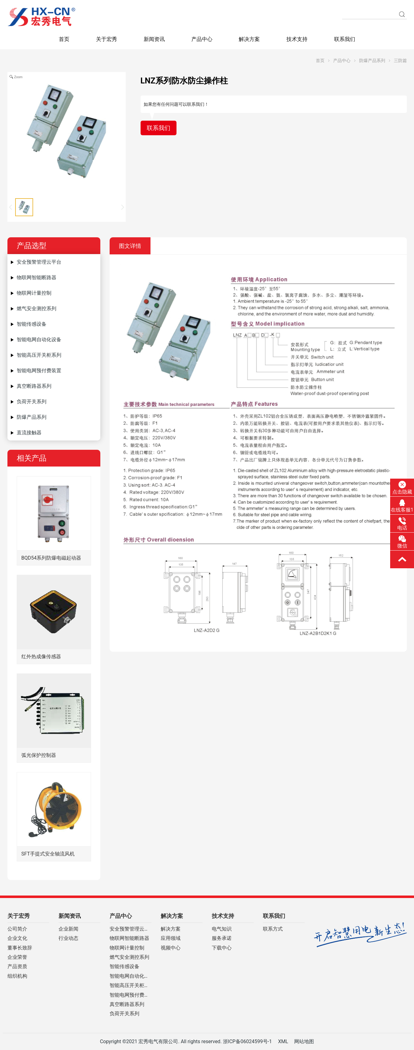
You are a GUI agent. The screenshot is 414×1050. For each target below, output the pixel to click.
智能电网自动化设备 (39, 339)
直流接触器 (29, 433)
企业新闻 (68, 929)
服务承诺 (222, 938)
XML (283, 1041)
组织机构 (17, 976)
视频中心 (171, 948)
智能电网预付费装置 (39, 370)
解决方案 (249, 39)
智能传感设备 (31, 324)
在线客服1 (402, 506)
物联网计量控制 (34, 293)
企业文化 (17, 938)
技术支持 (296, 39)
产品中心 (201, 39)
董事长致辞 (19, 948)
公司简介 (17, 929)
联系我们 (344, 39)
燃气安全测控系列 (36, 308)
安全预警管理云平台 (39, 262)
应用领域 (171, 938)
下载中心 (222, 948)
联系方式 (273, 929)
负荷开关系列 (31, 401)
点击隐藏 (402, 487)
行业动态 (68, 938)
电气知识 (222, 929)
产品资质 (17, 966)
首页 (64, 39)
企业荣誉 (17, 957)
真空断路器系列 (34, 386)
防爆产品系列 (372, 60)
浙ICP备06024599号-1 (247, 1041)
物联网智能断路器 (36, 277)
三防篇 (400, 60)
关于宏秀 (106, 39)
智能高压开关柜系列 (39, 355)
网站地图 (304, 1041)
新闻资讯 (154, 39)
